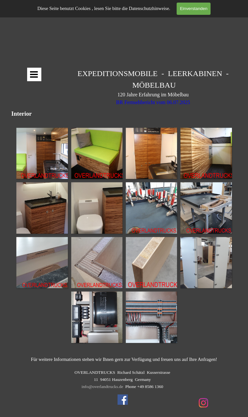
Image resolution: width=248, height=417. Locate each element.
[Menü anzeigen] (34, 74)
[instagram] (203, 403)
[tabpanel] (153, 90)
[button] (42, 153)
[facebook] (123, 399)
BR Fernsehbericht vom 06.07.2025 (153, 102)
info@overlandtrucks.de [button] (102, 386)
